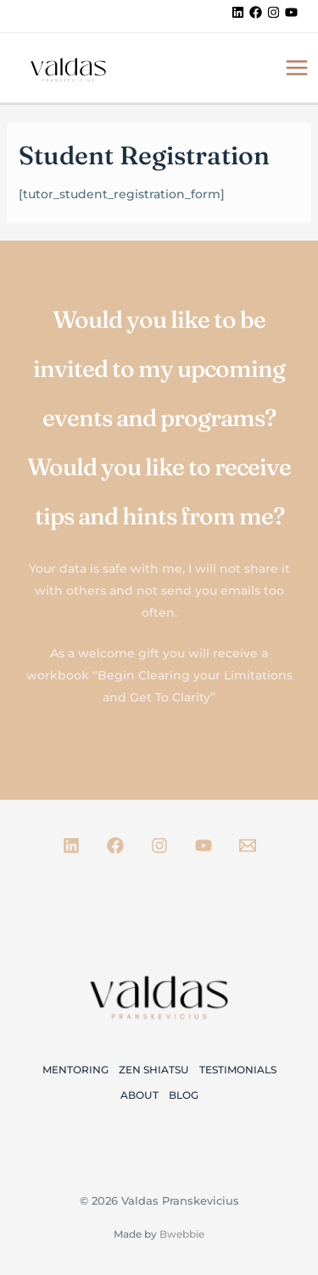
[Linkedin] (238, 12)
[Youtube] (203, 845)
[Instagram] (273, 12)
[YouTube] (291, 12)
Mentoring (75, 1069)
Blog (183, 1095)
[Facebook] (255, 12)
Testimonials (237, 1069)
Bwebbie (181, 1234)
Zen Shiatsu (154, 1069)
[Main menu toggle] (296, 67)
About (139, 1095)
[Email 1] (247, 845)
